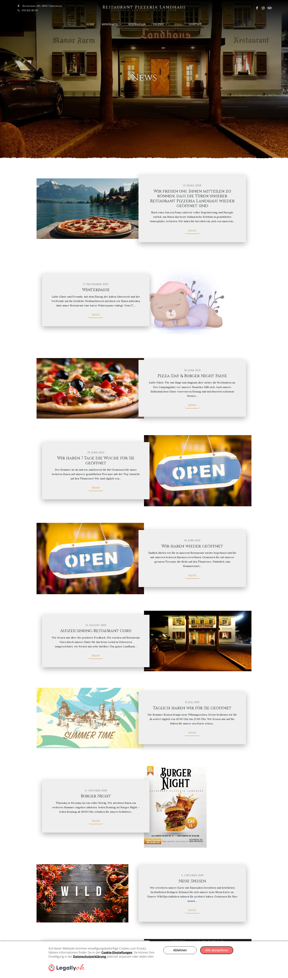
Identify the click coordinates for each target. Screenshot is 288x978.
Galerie (158, 24)
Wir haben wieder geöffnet (192, 546)
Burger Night (96, 796)
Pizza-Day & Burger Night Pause (192, 376)
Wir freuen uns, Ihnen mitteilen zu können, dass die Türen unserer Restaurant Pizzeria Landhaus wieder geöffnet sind (192, 199)
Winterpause (96, 290)
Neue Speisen (192, 881)
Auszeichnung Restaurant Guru (95, 631)
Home (90, 24)
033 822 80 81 (27, 10)
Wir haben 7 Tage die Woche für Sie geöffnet (95, 461)
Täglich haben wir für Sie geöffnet (192, 708)
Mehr (192, 230)
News (178, 24)
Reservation (137, 24)
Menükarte (110, 24)
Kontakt (195, 24)
